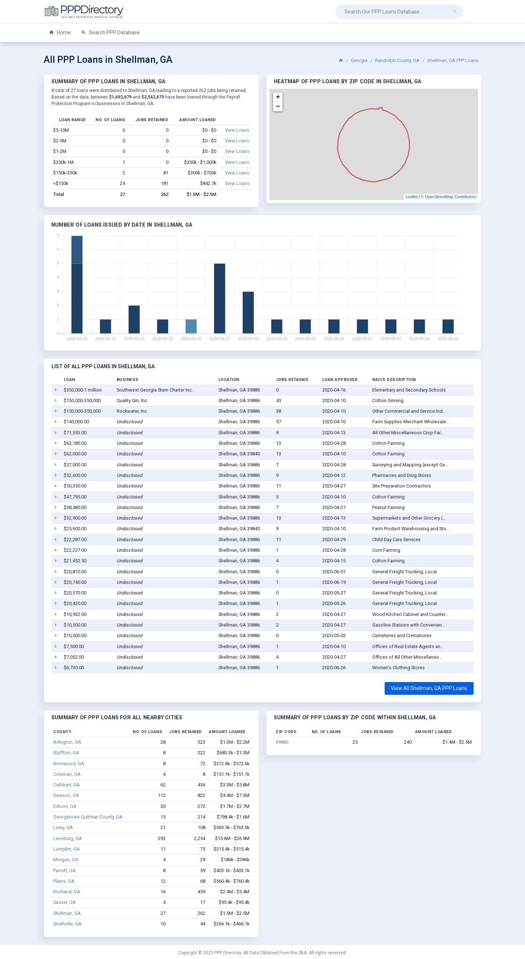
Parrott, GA (64, 870)
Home (60, 32)
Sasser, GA (64, 902)
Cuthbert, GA (66, 784)
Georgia (359, 60)
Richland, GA (66, 891)
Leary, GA (63, 827)
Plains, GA (63, 881)
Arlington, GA (67, 742)
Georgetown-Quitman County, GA (87, 817)
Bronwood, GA (68, 763)
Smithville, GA (67, 924)
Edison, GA (65, 806)
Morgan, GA (65, 859)
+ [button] (278, 97)
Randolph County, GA (397, 60)
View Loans (237, 130)
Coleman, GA (67, 774)
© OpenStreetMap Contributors (448, 197)
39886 (282, 742)
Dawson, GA (66, 795)
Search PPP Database (110, 32)
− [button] (278, 106)
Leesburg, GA (67, 838)
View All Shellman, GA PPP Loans (429, 688)
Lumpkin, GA (66, 849)
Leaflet (411, 197)
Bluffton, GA (66, 752)
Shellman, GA (67, 913)
